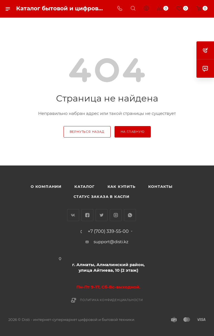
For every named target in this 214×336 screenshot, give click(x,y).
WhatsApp (130, 215)
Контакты (160, 186)
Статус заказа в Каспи (102, 196)
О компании (46, 186)
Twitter (102, 215)
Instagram (116, 215)
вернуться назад (87, 132)
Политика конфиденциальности (111, 300)
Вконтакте (73, 215)
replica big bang (25, 21)
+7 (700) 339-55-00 (108, 231)
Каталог (84, 186)
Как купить (121, 186)
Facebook (87, 215)
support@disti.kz (111, 241)
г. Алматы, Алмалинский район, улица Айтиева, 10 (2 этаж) (108, 267)
